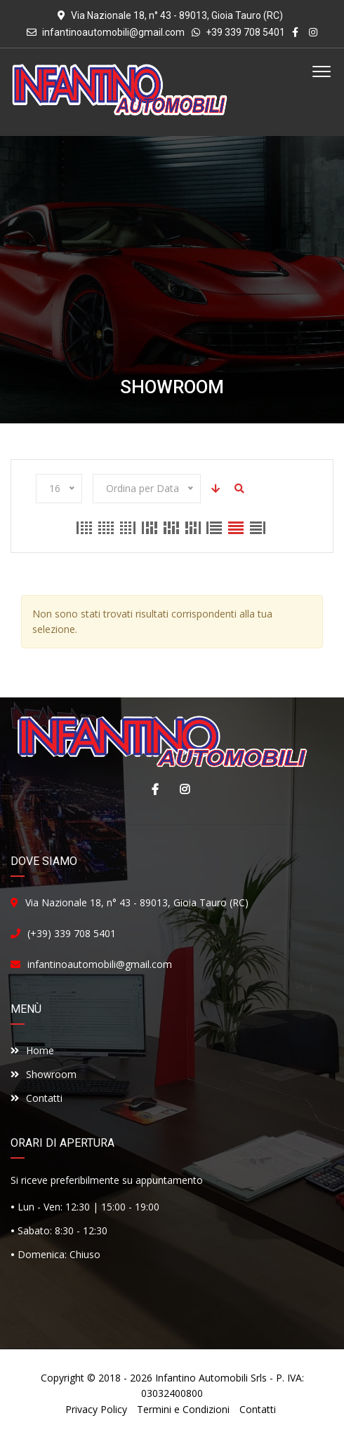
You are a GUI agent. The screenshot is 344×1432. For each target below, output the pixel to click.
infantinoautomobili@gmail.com (113, 32)
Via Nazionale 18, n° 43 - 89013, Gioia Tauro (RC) (137, 902)
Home (32, 1050)
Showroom (44, 1074)
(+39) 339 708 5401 (71, 933)
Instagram (181, 789)
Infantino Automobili (201, 1377)
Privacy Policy (96, 1409)
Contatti (36, 1098)
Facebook (152, 789)
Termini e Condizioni (183, 1409)
